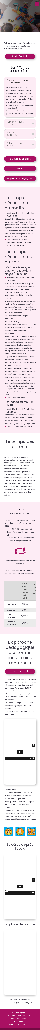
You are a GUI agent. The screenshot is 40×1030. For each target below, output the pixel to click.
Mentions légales (19, 1012)
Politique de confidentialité (19, 1015)
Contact (24, 1019)
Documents (18, 1022)
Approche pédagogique (20, 178)
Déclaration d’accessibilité (19, 1025)
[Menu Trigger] (37, 4)
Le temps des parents (20, 158)
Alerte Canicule (20, 56)
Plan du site (14, 1019)
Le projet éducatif (20, 671)
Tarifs (20, 168)
